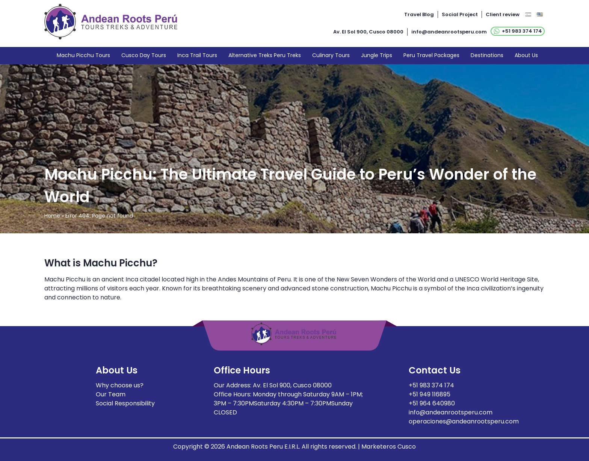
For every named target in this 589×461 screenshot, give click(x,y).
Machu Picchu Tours (83, 55)
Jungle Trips (376, 55)
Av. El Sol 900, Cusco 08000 (368, 31)
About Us (526, 55)
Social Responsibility (125, 403)
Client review (503, 14)
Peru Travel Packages (431, 55)
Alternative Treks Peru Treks (264, 55)
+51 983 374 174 (517, 31)
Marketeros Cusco (388, 446)
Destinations (487, 55)
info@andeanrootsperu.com (449, 31)
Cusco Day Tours (143, 55)
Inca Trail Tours (197, 55)
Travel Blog (419, 14)
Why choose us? (119, 385)
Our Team (110, 394)
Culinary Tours (331, 55)
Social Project (460, 14)
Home (52, 215)
